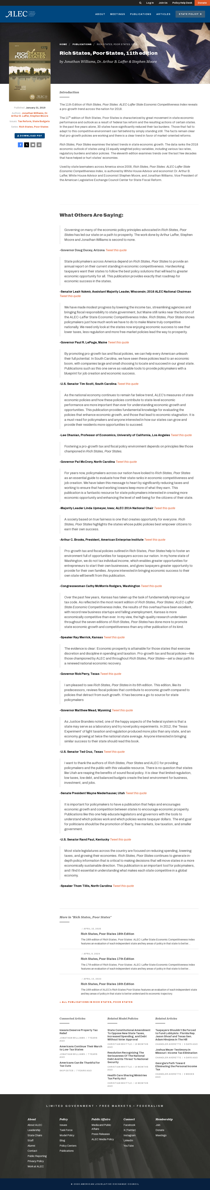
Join (158, 1125)
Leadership (34, 1130)
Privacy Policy (36, 1161)
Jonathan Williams (32, 113)
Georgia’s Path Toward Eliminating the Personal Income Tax (176, 1066)
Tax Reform (24, 121)
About (100, 14)
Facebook (129, 1125)
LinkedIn (128, 1140)
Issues (63, 1125)
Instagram (130, 1135)
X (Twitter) (130, 1130)
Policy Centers (68, 1145)
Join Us (163, 3)
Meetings (117, 14)
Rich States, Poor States (33, 127)
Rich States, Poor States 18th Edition (107, 934)
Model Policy (67, 1135)
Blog (62, 1140)
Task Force (66, 1130)
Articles (163, 14)
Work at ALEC (36, 1166)
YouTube (129, 1145)
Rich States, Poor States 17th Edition (107, 959)
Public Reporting (37, 1156)
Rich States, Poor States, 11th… (118, 44)
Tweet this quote (151, 586)
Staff (30, 1140)
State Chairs (35, 1135)
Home (63, 44)
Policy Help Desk (182, 3)
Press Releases (101, 1134)
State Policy (190, 14)
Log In (150, 3)
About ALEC (35, 1125)
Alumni (31, 1145)
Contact (32, 1150)
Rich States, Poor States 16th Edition (107, 984)
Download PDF (29, 136)
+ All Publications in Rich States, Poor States (96, 1002)
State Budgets (41, 121)
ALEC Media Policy (103, 1139)
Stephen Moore (39, 116)
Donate (202, 3)
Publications (140, 14)
